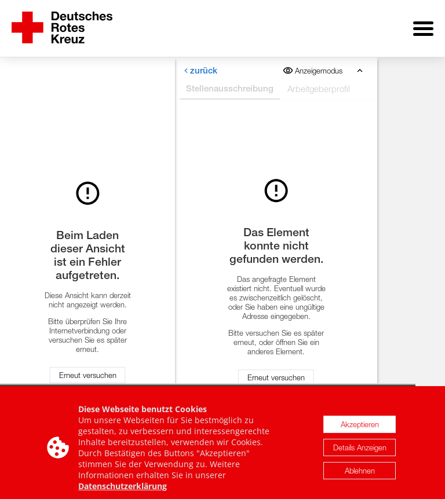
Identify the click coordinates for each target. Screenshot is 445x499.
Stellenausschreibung (229, 80)
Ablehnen (360, 477)
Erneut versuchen (87, 371)
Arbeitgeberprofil (318, 80)
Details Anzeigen (359, 454)
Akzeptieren (360, 431)
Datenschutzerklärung (122, 492)
